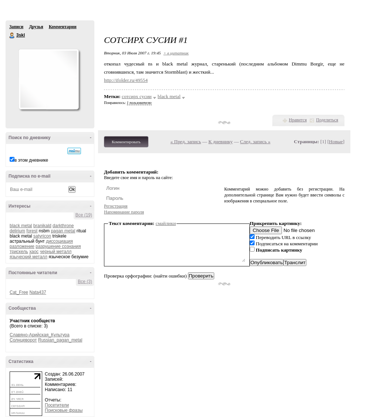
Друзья (36, 26)
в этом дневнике (31, 160)
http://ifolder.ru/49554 (126, 80)
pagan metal (63, 230)
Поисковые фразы (64, 410)
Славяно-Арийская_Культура (40, 334)
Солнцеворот (23, 340)
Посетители (57, 405)
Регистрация (116, 206)
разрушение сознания (58, 246)
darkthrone (63, 225)
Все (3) (85, 281)
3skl (12, 35)
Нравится (298, 119)
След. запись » (255, 141)
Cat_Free (19, 292)
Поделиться (327, 119)
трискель (19, 251)
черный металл (55, 251)
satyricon (42, 236)
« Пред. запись (186, 141)
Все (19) (83, 215)
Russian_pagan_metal (60, 340)
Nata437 (37, 292)
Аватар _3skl (48, 79)
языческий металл (28, 256)
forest (31, 230)
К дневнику (220, 141)
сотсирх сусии (137, 96)
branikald (42, 225)
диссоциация (59, 241)
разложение (22, 246)
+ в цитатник (176, 53)
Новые (336, 141)
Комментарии (63, 26)
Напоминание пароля (124, 212)
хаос (33, 251)
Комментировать (126, 141)
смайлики (166, 223)
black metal (21, 225)
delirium (17, 230)
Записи (16, 26)
